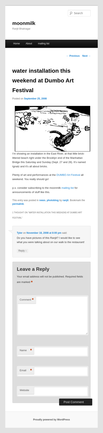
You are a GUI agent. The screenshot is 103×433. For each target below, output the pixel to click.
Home (16, 43)
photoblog (53, 200)
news (42, 200)
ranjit (65, 200)
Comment (27, 300)
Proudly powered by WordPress (51, 419)
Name (26, 350)
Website (24, 390)
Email (26, 370)
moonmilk (23, 23)
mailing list (43, 43)
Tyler (20, 232)
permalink (18, 204)
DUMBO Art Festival (68, 174)
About (29, 43)
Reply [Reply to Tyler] (22, 251)
